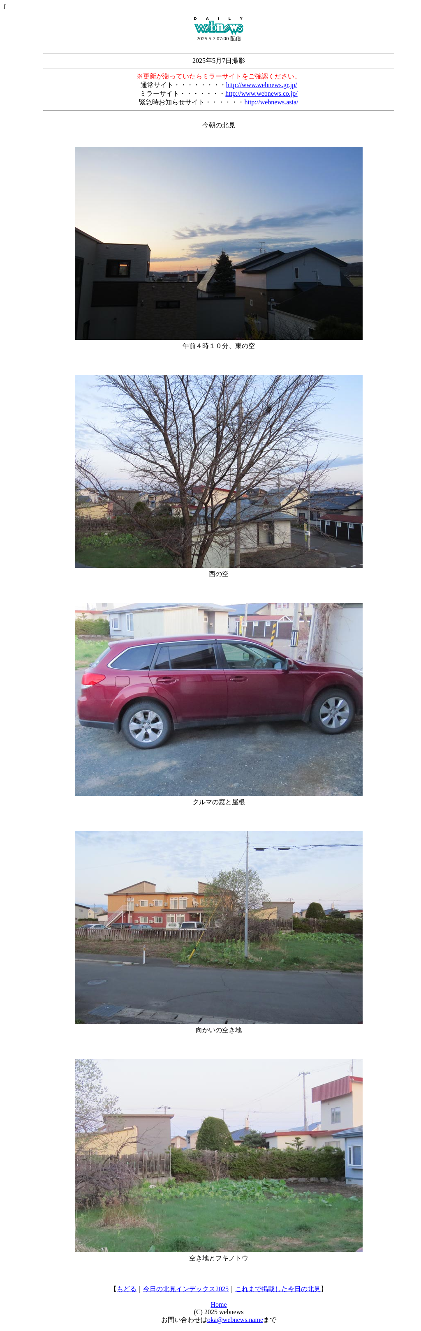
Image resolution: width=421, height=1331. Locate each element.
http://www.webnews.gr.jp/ (261, 84)
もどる (126, 1288)
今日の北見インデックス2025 (186, 1288)
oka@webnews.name (235, 1319)
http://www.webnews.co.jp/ (261, 93)
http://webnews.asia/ (271, 102)
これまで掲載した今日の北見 (278, 1288)
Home (218, 1304)
